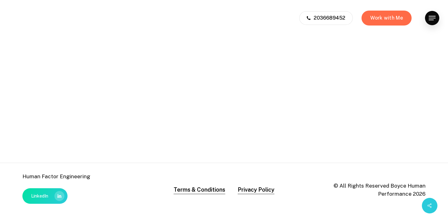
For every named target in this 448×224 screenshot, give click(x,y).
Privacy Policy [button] (256, 189)
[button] (432, 18)
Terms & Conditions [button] (199, 189)
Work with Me (386, 18)
